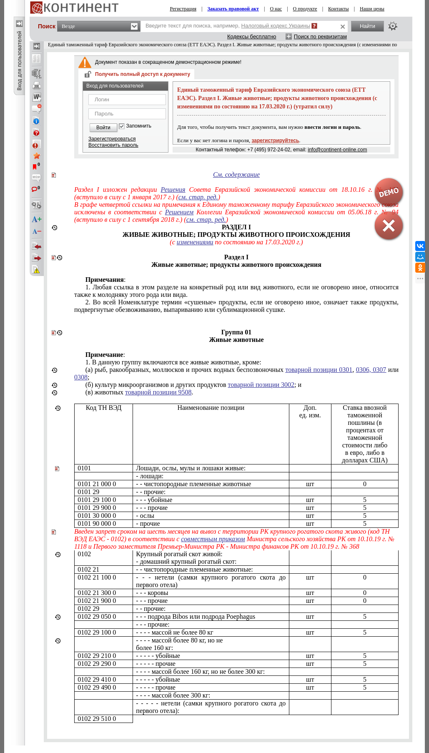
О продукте (305, 9)
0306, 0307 (371, 369)
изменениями (195, 242)
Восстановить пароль (113, 145)
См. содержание (236, 174)
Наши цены (372, 9)
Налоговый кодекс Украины (276, 26)
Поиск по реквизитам (320, 36)
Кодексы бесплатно (251, 36)
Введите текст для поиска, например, (228, 26)
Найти (367, 26)
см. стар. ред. (198, 197)
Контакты (338, 9)
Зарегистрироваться (111, 139)
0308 (81, 377)
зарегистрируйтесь (275, 140)
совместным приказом (213, 538)
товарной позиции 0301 (318, 369)
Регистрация (183, 9)
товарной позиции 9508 (158, 392)
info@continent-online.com (337, 150)
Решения (173, 189)
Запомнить (138, 126)
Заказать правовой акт (233, 9)
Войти (103, 128)
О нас (276, 9)
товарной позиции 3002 (261, 384)
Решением (179, 212)
